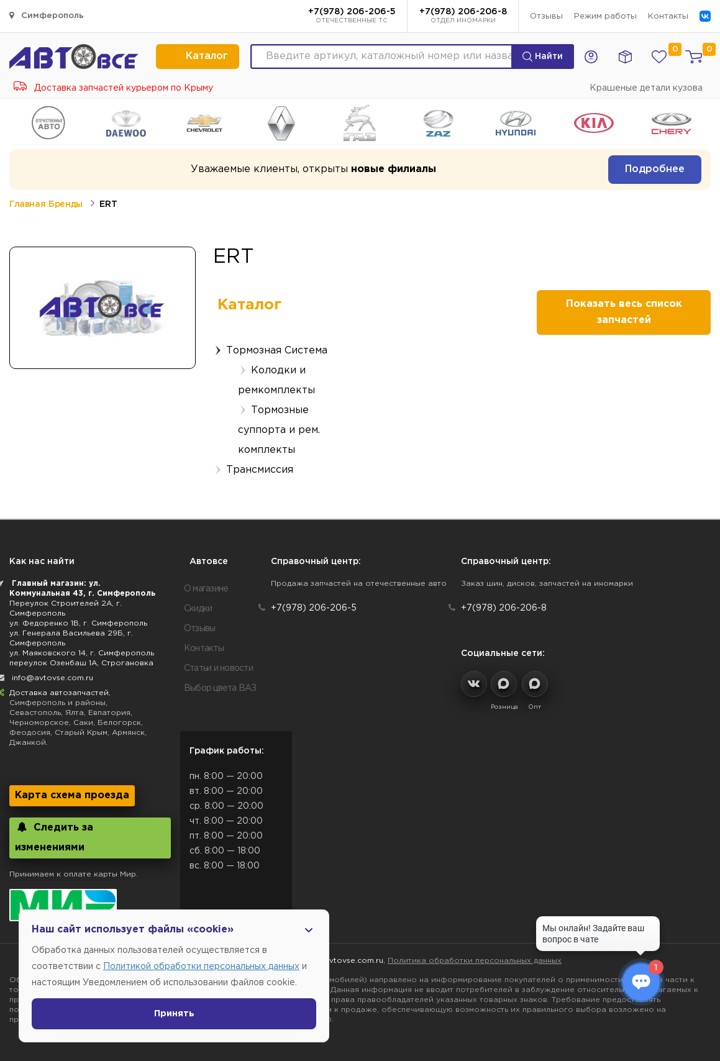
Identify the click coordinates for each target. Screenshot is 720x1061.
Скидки (198, 608)
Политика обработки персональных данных (475, 960)
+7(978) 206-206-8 (463, 16)
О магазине (206, 589)
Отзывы (546, 16)
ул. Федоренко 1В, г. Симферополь (78, 623)
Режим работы (605, 16)
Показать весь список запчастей (624, 312)
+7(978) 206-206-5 (352, 16)
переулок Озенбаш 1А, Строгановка (81, 663)
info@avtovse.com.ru (52, 678)
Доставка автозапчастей (59, 693)
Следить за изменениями (54, 837)
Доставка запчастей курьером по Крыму (113, 88)
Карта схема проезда (72, 795)
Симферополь (46, 15)
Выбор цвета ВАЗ (220, 688)
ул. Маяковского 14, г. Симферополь (81, 653)
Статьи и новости (218, 668)
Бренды (65, 204)
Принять (174, 1014)
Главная (27, 204)
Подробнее (655, 169)
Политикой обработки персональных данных (201, 966)
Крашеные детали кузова (646, 88)
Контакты (668, 16)
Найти (542, 56)
